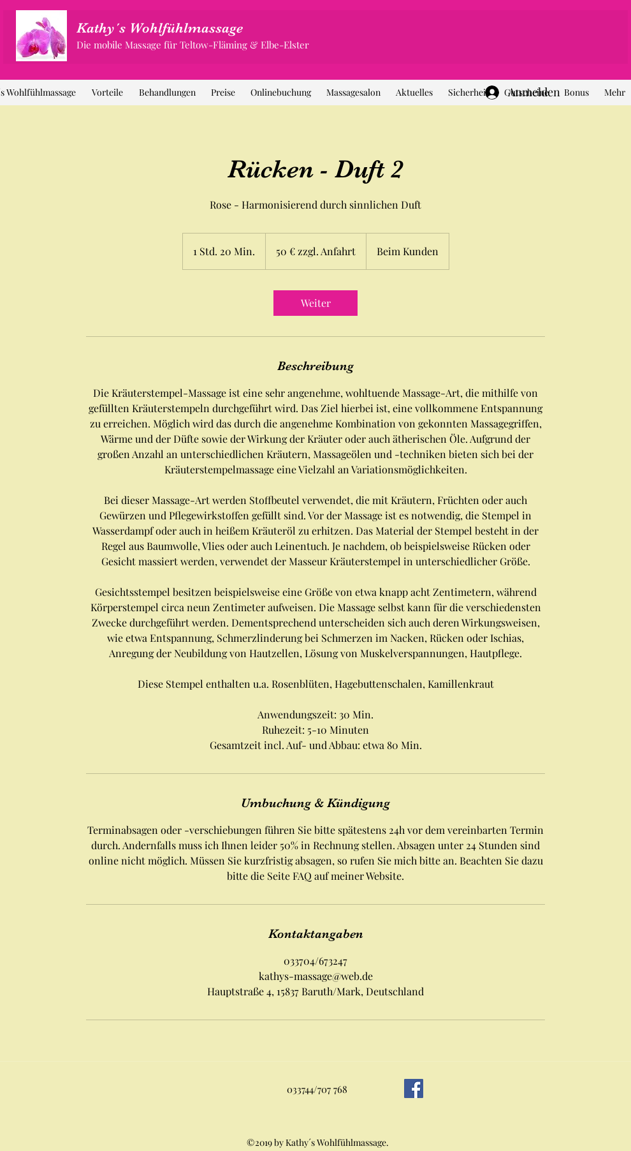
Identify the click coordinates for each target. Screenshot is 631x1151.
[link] (315, 303)
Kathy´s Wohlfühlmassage (159, 28)
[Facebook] (413, 1088)
